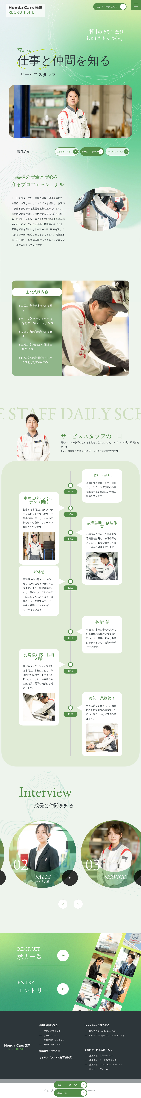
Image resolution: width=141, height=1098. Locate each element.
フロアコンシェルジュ (54, 1040)
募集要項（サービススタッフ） (104, 1060)
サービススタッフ (52, 1035)
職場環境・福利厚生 (49, 1051)
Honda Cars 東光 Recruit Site (25, 10)
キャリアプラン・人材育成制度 (55, 1057)
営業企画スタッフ (52, 1031)
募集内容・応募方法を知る (98, 1050)
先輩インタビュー (52, 1044)
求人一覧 (62, 1093)
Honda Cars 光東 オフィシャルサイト (107, 1035)
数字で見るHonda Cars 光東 (102, 1031)
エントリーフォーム (98, 1069)
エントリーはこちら (107, 6)
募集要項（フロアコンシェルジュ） (106, 1064)
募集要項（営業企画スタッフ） (104, 1055)
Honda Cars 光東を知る (97, 1025)
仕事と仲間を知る (48, 1025)
